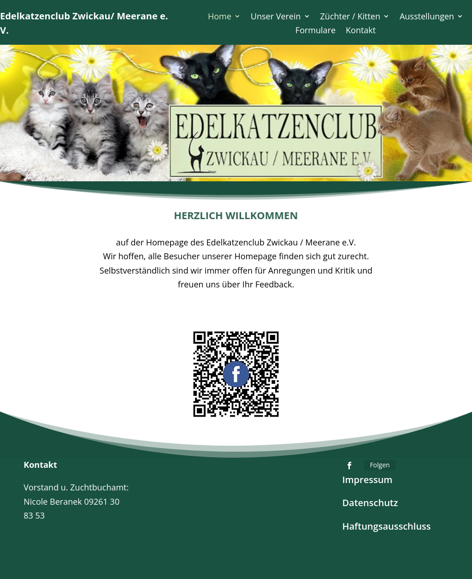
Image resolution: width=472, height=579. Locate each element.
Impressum (367, 479)
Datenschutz (370, 502)
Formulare (315, 31)
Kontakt (361, 31)
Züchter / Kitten (350, 17)
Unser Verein (276, 17)
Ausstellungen (427, 17)
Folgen (379, 464)
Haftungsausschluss (386, 526)
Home (219, 17)
